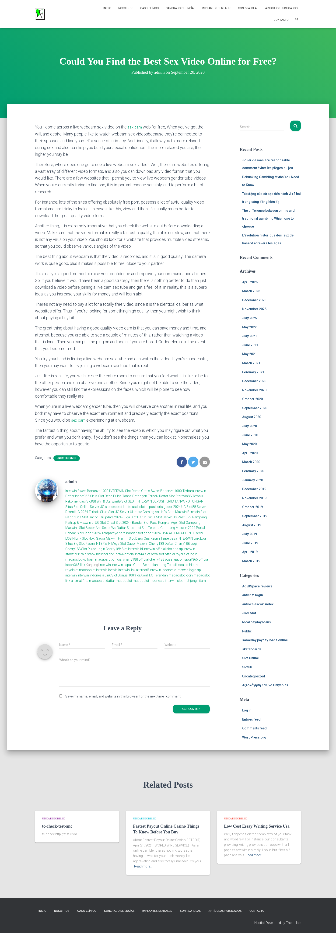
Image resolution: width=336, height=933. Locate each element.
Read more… (143, 866)
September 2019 (254, 516)
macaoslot (87, 570)
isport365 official (196, 559)
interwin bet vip (107, 570)
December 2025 (254, 300)
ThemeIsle (293, 923)
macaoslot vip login (79, 559)
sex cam (135, 127)
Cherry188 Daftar (161, 543)
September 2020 (254, 408)
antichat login (252, 595)
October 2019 (252, 507)
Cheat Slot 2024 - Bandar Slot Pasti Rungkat (138, 522)
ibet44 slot (143, 554)
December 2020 (254, 381)
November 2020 (254, 390)
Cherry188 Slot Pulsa (80, 549)
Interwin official (155, 549)
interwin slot (174, 580)
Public (247, 631)
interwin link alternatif (133, 570)
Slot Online (250, 658)
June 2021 (250, 345)
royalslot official (163, 554)
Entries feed (251, 719)
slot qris (172, 549)
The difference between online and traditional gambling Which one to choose (268, 218)
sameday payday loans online (265, 640)
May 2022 (249, 327)
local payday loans (256, 622)
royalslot (71, 570)
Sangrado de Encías (180, 8)
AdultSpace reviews (257, 586)
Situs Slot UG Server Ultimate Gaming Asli (130, 512)
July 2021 (249, 336)
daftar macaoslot (119, 580)
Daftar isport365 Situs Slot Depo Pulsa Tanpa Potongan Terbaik (111, 496)
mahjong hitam (194, 580)
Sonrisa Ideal (248, 8)
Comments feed (254, 728)
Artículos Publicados (281, 8)
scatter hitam (188, 564)
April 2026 (250, 282)
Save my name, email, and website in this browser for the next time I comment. (123, 696)
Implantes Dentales (216, 8)
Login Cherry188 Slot (112, 549)
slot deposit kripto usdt (122, 506)
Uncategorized (67, 458)
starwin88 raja (75, 554)
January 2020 (252, 480)
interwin (105, 564)
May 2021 (249, 354)
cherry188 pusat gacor (166, 559)
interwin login (186, 570)
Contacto (281, 19)
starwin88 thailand (100, 554)
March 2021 (251, 363)
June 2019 (250, 543)
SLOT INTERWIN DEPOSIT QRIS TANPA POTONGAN (165, 501)
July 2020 (249, 426)
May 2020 (249, 444)
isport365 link (75, 564)
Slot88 (247, 667)
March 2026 (251, 291)
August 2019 (251, 525)
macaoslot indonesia (148, 580)
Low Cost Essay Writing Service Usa (257, 826)
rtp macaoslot (94, 580)
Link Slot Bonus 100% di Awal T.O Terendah (136, 575)
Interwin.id (135, 549)
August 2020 (251, 417)
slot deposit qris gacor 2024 (160, 506)
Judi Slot (249, 613)
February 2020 (253, 471)
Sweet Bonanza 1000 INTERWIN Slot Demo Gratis (113, 491)
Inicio (107, 8)
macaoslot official (109, 559)
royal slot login (186, 554)
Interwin (71, 491)
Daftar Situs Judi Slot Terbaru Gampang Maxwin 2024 (156, 528)
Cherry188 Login (187, 543)
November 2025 (254, 309)
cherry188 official (136, 559)
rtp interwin (187, 549)
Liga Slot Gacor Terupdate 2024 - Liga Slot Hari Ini (111, 517)
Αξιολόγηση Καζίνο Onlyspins (265, 685)
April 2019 (250, 552)
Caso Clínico (149, 8)
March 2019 (251, 561)
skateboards (252, 649)
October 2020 (252, 399)
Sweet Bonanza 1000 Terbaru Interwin (178, 491)
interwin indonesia (163, 570)
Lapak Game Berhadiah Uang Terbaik (151, 564)
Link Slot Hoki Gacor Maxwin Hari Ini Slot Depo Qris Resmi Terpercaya (126, 538)
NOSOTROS (125, 8)
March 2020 (251, 462)
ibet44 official (125, 554)
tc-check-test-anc (57, 826)
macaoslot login (180, 575)
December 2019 (254, 489)
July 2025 (249, 318)
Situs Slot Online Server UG (84, 506)
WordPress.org (254, 737)
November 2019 (254, 498)
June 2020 (250, 435)
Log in (247, 710)
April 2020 (250, 453)
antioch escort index (257, 604)
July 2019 (249, 534)
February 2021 (253, 372)
